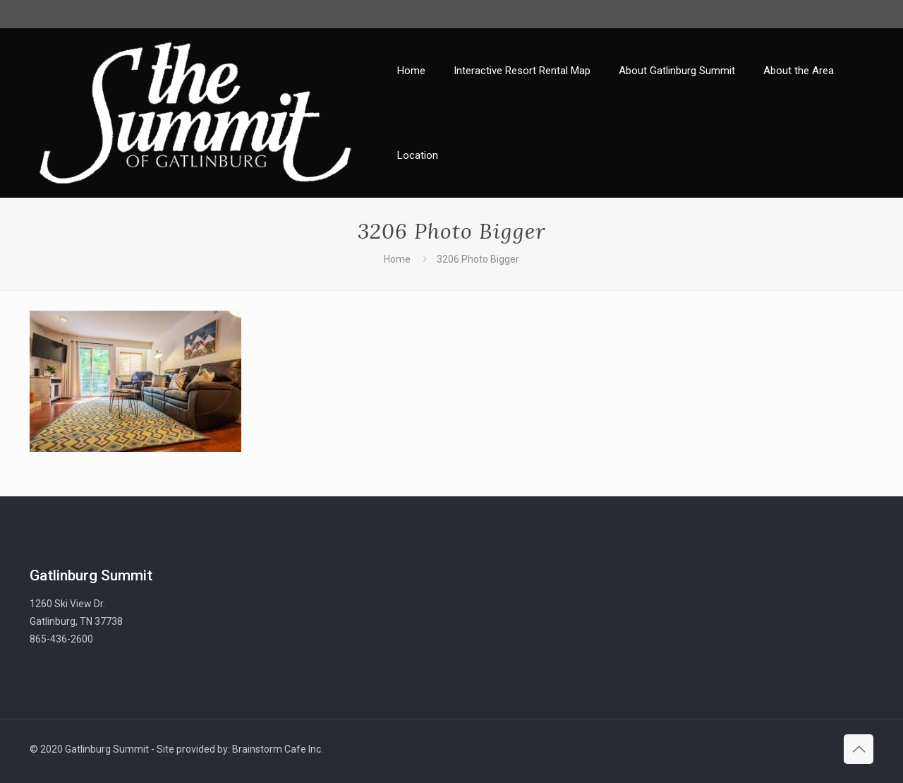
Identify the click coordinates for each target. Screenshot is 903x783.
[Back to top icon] (858, 749)
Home (397, 259)
